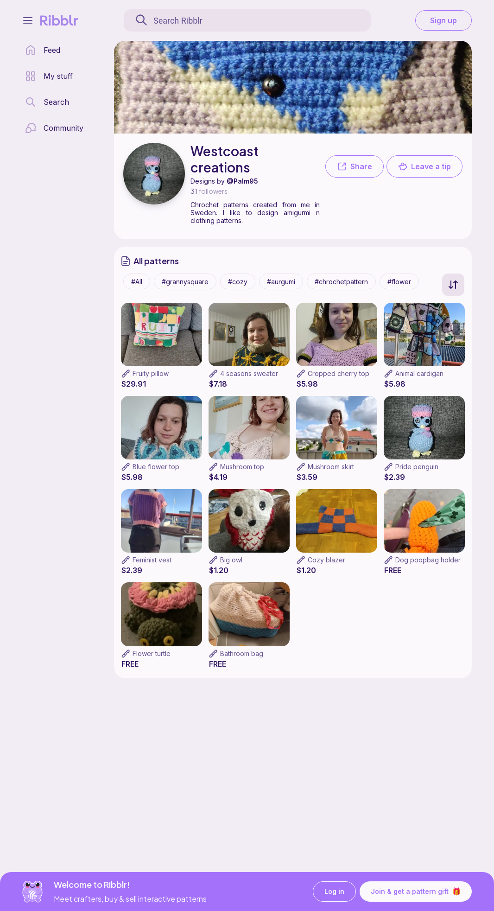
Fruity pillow (151, 373)
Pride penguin (416, 467)
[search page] (47, 102)
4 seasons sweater (249, 373)
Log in (334, 892)
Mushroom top (242, 467)
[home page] (42, 50)
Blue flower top (156, 467)
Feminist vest (152, 560)
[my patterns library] (49, 76)
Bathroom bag (241, 653)
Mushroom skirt (331, 467)
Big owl (231, 560)
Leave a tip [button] (424, 166)
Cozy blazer (326, 560)
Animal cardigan (419, 373)
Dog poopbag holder (428, 560)
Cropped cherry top (338, 373)
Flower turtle (152, 653)
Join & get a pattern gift (416, 891)
